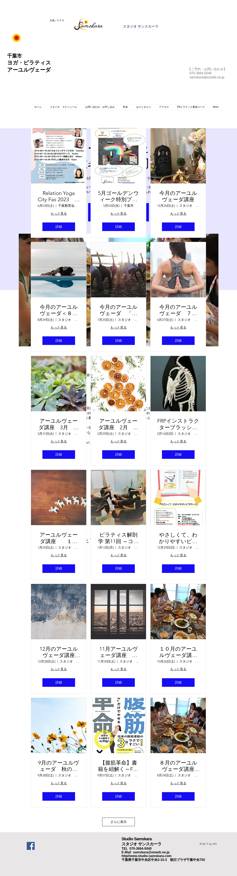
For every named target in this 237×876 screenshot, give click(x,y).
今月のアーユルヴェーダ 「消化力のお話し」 (118, 310)
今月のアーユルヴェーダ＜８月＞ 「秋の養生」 (59, 310)
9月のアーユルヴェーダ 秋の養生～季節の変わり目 (58, 766)
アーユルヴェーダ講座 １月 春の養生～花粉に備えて (60, 538)
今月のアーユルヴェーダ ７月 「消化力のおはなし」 (179, 310)
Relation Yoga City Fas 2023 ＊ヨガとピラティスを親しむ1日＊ (59, 196)
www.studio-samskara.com (151, 856)
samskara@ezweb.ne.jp (206, 77)
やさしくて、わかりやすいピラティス (178, 538)
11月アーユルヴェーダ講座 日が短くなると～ (118, 652)
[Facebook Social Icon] (31, 846)
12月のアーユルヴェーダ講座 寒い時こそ (60, 652)
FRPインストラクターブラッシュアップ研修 (178, 424)
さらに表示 (118, 822)
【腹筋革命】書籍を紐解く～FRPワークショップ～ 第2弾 (118, 766)
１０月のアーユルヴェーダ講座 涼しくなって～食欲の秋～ (179, 652)
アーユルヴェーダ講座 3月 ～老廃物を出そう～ (59, 424)
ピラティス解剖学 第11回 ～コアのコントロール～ (118, 538)
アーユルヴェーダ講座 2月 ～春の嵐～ (118, 424)
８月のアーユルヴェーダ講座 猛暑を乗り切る (179, 766)
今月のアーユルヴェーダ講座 (178, 196)
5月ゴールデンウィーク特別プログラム (118, 196)
